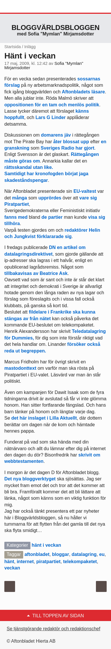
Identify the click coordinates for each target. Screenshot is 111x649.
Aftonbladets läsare (83, 91)
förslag (12, 85)
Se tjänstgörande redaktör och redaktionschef (53, 628)
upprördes (49, 197)
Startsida (12, 46)
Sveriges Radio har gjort (67, 148)
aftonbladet (36, 554)
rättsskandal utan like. (28, 167)
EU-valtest (84, 191)
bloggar (60, 554)
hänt (9, 561)
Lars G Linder (51, 117)
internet (25, 561)
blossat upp (76, 141)
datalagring (84, 554)
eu (102, 554)
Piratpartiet (16, 204)
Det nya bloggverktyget (30, 478)
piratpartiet (48, 561)
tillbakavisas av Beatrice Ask (36, 273)
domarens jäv (56, 135)
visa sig (96, 217)
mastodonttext (20, 368)
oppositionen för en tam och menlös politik (51, 104)
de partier (52, 217)
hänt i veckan (46, 545)
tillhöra (12, 223)
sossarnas (88, 78)
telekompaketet (80, 561)
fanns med (16, 217)
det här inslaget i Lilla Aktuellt (44, 418)
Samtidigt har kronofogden (33, 173)
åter (57, 141)
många (19, 197)
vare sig (88, 197)
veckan (12, 567)
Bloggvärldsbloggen (56, 27)
